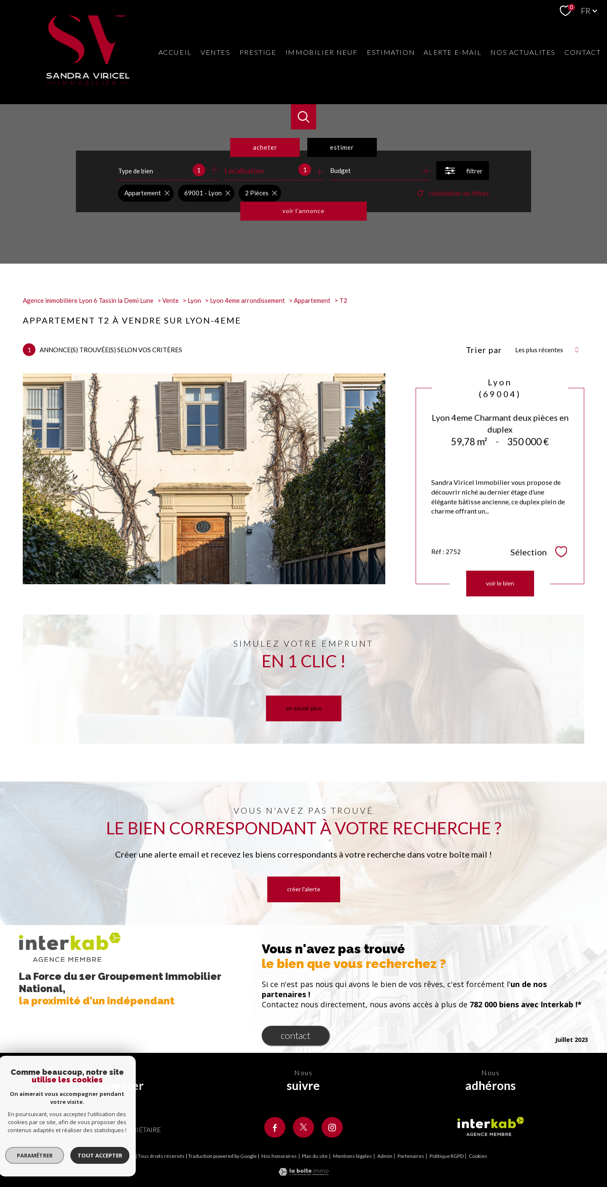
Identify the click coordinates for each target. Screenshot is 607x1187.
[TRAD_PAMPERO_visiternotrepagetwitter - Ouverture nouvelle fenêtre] (303, 1127)
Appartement (312, 300)
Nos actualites (523, 52)
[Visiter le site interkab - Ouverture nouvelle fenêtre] (490, 1126)
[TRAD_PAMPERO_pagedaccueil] (88, 82)
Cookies (478, 1156)
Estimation (391, 52)
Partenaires (411, 1156)
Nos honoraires (279, 1156)
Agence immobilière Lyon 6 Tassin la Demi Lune (88, 300)
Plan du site (315, 1156)
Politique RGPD (447, 1156)
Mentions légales (352, 1156)
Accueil (175, 52)
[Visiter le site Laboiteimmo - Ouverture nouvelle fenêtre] (303, 1172)
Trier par (484, 350)
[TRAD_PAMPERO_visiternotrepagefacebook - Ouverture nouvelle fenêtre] (274, 1127)
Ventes (216, 52)
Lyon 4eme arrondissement (247, 300)
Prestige (258, 52)
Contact (582, 52)
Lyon (194, 300)
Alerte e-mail (452, 52)
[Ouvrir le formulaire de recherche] (462, 170)
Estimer (342, 147)
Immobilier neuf (321, 52)
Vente (170, 300)
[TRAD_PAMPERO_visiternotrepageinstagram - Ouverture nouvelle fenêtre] (332, 1127)
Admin (384, 1156)
